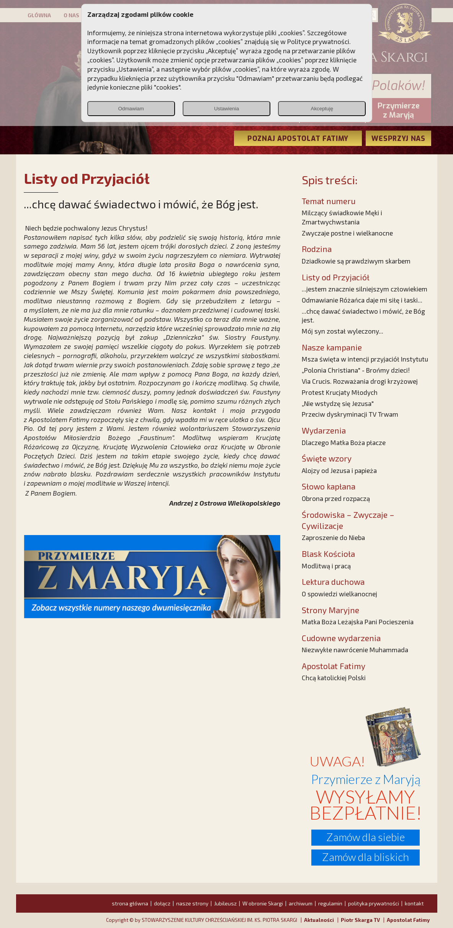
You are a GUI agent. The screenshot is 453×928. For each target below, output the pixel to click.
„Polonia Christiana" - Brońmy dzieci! (356, 370)
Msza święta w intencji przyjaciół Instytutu (365, 359)
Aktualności (319, 920)
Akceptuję (322, 108)
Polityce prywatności (318, 41)
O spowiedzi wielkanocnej (339, 593)
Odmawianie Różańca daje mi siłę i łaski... (362, 300)
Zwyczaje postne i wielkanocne (347, 233)
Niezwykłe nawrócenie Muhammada (355, 649)
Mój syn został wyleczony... (342, 331)
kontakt (414, 903)
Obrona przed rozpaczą (336, 498)
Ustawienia (226, 108)
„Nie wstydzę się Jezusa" (338, 403)
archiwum (300, 903)
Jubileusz (225, 903)
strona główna (130, 903)
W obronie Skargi (262, 903)
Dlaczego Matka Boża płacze (344, 442)
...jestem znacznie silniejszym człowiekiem (364, 289)
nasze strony (192, 903)
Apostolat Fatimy (408, 920)
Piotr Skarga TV (360, 920)
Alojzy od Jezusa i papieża (339, 470)
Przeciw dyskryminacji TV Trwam (350, 414)
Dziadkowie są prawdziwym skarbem (356, 261)
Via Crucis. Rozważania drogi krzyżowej (360, 381)
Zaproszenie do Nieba (333, 537)
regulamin (330, 903)
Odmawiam (131, 108)
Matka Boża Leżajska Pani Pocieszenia (358, 621)
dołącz (162, 903)
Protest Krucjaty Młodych (340, 392)
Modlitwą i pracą (326, 566)
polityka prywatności (373, 903)
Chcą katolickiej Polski (334, 677)
